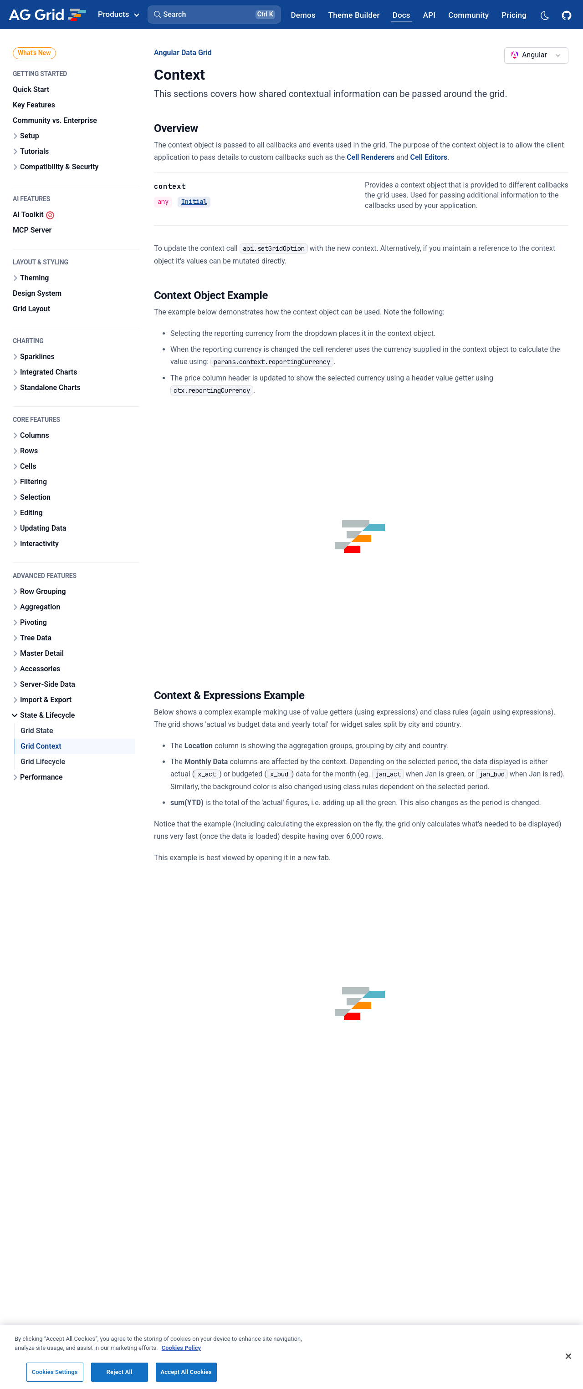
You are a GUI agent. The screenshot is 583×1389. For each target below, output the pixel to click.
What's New (34, 52)
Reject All (120, 1372)
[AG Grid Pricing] (514, 14)
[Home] (47, 14)
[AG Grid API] (429, 14)
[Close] (568, 1356)
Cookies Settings (55, 1372)
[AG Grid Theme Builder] (354, 14)
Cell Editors (429, 157)
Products (118, 14)
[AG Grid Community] (468, 14)
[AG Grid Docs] (401, 14)
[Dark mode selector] (544, 14)
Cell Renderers (370, 157)
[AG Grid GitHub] (567, 14)
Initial (194, 202)
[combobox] (536, 55)
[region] (291, 1357)
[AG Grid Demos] (303, 14)
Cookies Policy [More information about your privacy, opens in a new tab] (181, 1347)
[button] (214, 14)
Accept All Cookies (186, 1372)
